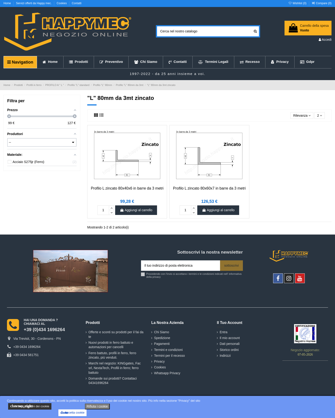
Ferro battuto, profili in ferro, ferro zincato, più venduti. (112, 355)
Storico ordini (229, 350)
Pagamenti (162, 344)
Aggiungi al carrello (136, 210)
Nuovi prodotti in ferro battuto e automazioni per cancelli (110, 345)
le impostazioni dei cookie (29, 406)
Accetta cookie (72, 413)
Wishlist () (297, 3)
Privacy (159, 361)
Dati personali (230, 344)
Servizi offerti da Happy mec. (34, 3)
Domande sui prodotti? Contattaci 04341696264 (112, 381)
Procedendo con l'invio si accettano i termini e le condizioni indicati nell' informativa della (194, 275)
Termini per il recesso (169, 355)
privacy (156, 276)
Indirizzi (225, 355)
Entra (223, 332)
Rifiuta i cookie (97, 406)
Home (7, 3)
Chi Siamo (161, 332)
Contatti (76, 3)
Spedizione (162, 338)
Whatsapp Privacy (167, 373)
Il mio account (230, 338)
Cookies (62, 3)
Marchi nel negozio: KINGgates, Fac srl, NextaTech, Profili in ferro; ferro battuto (114, 367)
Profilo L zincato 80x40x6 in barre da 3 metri (127, 188)
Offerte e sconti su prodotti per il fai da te (115, 334)
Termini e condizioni (168, 350)
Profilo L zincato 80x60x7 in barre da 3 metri (209, 188)
